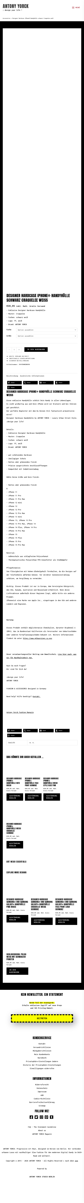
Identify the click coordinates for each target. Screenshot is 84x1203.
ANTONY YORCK (16, 6)
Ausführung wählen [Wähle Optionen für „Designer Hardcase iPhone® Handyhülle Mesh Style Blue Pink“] (51, 785)
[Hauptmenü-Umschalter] (76, 7)
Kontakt (42, 1032)
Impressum (42, 1080)
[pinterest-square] (46, 1105)
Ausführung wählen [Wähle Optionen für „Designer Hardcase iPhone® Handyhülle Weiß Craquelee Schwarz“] (14, 833)
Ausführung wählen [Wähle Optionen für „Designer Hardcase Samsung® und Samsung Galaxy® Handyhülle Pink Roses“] (14, 907)
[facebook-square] (31, 1105)
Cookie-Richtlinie (42, 1087)
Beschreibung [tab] (12, 364)
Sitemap (42, 1094)
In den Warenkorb (36, 338)
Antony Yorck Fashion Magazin (20, 701)
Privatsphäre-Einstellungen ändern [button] (42, 1050)
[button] (14, 371)
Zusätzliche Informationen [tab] (32, 364)
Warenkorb (42, 1046)
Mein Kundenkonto (42, 1043)
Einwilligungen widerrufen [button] (42, 1057)
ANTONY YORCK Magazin (42, 1122)
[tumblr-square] (52, 1105)
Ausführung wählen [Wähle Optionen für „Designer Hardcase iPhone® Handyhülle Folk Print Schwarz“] (33, 785)
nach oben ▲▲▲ (71, 1149)
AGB (42, 1083)
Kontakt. (36, 685)
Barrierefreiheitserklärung (42, 1090)
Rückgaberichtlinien (42, 1039)
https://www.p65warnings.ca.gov (37, 627)
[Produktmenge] (14, 338)
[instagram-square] (42, 1105)
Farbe (9, 318)
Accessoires (6, 18)
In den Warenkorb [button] (14, 959)
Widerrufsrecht (42, 1073)
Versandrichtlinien (42, 1035)
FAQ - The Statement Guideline (42, 1115)
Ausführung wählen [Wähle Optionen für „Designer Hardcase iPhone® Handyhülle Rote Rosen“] (14, 785)
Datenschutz (42, 1076)
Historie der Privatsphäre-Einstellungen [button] (42, 1053)
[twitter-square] (36, 1105)
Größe (9, 324)
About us (42, 1119)
